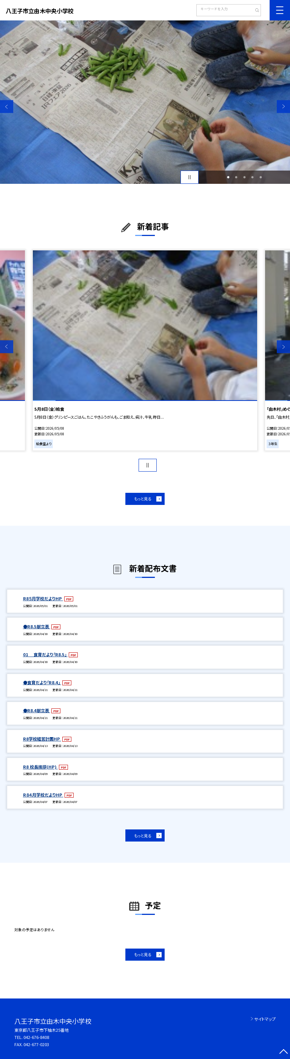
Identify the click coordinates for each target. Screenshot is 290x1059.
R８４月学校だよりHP (43, 795)
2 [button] (236, 177)
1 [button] (228, 177)
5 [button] (260, 177)
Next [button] (283, 106)
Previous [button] (6, 106)
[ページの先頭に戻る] (283, 1052)
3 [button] (244, 177)
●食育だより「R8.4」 (42, 682)
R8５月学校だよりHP (43, 598)
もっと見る (142, 499)
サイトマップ (265, 1019)
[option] (145, 102)
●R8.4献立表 (36, 710)
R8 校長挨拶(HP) (40, 767)
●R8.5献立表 (36, 626)
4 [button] (252, 177)
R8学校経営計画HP (42, 739)
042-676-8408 (36, 1037)
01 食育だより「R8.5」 (45, 654)
